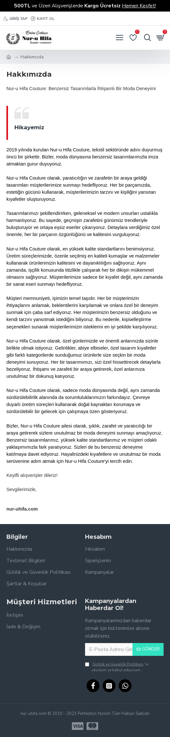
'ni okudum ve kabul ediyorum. (117, 667)
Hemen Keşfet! (139, 5)
